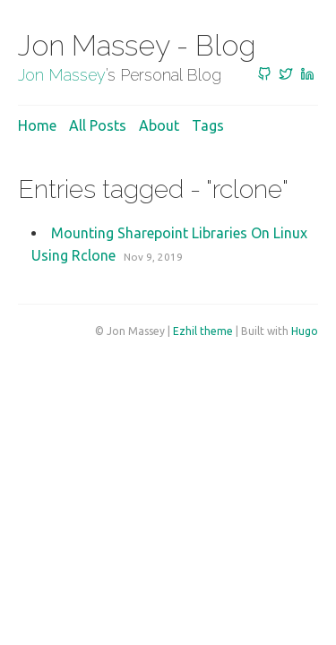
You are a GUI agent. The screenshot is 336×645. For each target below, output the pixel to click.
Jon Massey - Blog (137, 45)
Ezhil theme (203, 331)
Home (37, 125)
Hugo (304, 331)
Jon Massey (62, 74)
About (159, 125)
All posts (97, 125)
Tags (208, 125)
